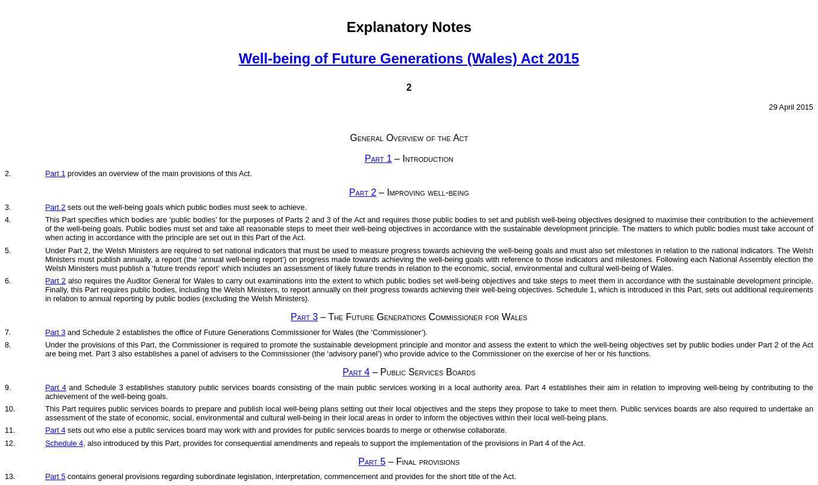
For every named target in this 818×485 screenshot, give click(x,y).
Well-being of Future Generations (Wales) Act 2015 (409, 58)
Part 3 (304, 317)
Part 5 (372, 462)
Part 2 (363, 192)
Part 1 (378, 159)
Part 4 (356, 372)
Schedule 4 (64, 443)
